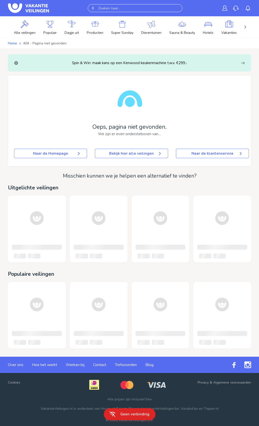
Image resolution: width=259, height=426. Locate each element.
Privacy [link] (203, 382)
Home (12, 43)
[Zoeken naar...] (135, 8)
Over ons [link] (15, 365)
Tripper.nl (211, 408)
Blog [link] (149, 365)
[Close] (16, 63)
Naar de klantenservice (217, 153)
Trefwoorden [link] (126, 365)
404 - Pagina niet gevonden (45, 43)
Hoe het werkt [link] (44, 365)
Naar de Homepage (57, 153)
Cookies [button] (14, 382)
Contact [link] (99, 365)
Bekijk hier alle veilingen (135, 153)
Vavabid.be (189, 408)
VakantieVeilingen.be (162, 408)
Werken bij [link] (75, 365)
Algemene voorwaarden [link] (232, 382)
